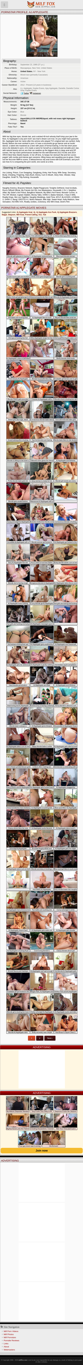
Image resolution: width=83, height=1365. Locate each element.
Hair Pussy (52, 173)
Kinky (45, 173)
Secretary (71, 173)
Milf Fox (41, 4)
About (6, 1346)
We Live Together (21, 197)
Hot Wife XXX (17, 202)
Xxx (40, 215)
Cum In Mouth (47, 175)
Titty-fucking (24, 177)
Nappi (4, 215)
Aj (34, 212)
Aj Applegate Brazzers (67, 212)
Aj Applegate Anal (24, 212)
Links (6, 1343)
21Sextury (42, 202)
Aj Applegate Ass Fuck (46, 212)
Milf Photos (9, 1334)
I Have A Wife (69, 195)
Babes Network (57, 195)
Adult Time (50, 197)
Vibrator (67, 175)
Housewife (34, 177)
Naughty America (9, 188)
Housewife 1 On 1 (60, 190)
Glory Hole (58, 175)
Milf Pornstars (10, 1337)
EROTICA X (23, 199)
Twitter (26, 93)
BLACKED (66, 197)
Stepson (11, 215)
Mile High (47, 199)
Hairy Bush (29, 175)
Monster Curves (68, 193)
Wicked (13, 195)
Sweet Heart (57, 199)
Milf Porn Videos (11, 1331)
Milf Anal (20, 215)
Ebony (37, 175)
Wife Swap (62, 173)
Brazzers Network (25, 188)
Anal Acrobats (71, 188)
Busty (4, 175)
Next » (50, 1038)
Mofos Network (36, 199)
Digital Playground (40, 188)
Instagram (37, 93)
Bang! (15, 199)
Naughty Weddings (37, 197)
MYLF (58, 197)
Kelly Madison (68, 199)
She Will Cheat (53, 202)
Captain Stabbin (23, 195)
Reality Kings (7, 197)
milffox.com (23, 1360)
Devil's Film (65, 202)
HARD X (46, 195)
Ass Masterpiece (45, 190)
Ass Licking (7, 173)
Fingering (20, 175)
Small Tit (14, 177)
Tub (44, 215)
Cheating (11, 175)
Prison (15, 173)
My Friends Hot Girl (29, 190)
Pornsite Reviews (11, 1340)
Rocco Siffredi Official (11, 190)
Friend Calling (31, 215)
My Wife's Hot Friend (52, 193)
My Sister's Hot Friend (17, 193)
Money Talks (36, 195)
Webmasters (9, 1350)
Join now (42, 1150)
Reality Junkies (30, 202)
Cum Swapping (25, 173)
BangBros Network (34, 193)
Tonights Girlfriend (56, 188)
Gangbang (37, 173)
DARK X (8, 199)
